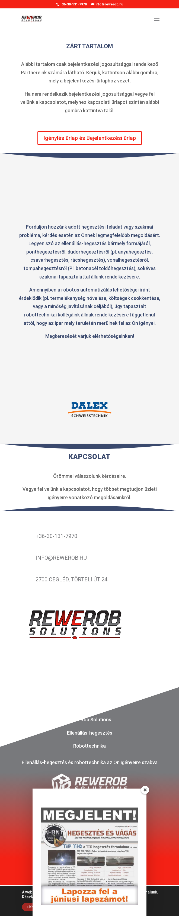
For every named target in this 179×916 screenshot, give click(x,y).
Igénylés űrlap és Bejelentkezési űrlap (89, 138)
